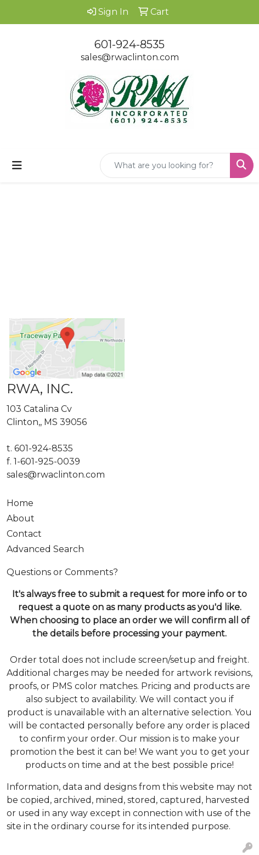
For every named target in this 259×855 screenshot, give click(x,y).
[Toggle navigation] (17, 165)
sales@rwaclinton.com (130, 57)
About (21, 518)
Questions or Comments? (62, 572)
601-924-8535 (129, 44)
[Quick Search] (165, 165)
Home (20, 503)
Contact (24, 534)
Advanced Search (45, 549)
